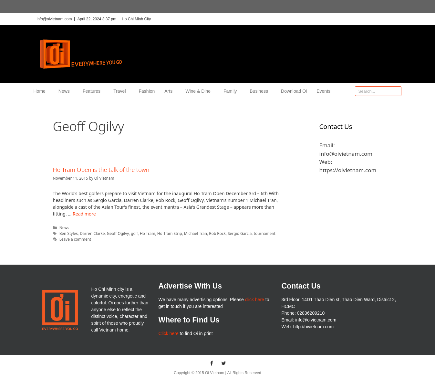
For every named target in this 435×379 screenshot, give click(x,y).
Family (231, 91)
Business (260, 91)
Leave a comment (75, 239)
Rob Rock (217, 233)
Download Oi (294, 91)
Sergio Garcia (240, 233)
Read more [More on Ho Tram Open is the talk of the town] (84, 214)
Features (93, 91)
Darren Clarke (92, 233)
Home (41, 91)
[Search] (396, 91)
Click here (168, 333)
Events (323, 91)
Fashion (147, 91)
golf (134, 233)
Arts (170, 91)
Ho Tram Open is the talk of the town (101, 170)
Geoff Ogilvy (118, 233)
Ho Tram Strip (169, 233)
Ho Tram (147, 233)
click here (254, 299)
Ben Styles (68, 233)
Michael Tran (195, 233)
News (65, 91)
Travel (121, 91)
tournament (264, 233)
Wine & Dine (199, 91)
